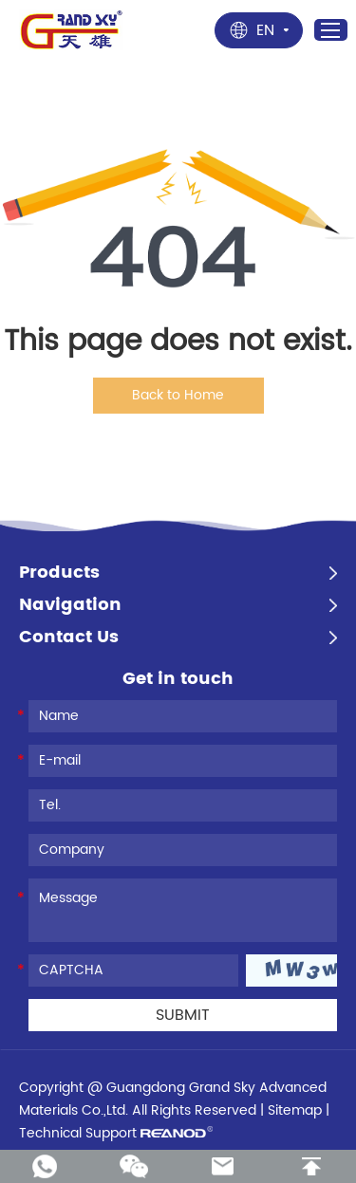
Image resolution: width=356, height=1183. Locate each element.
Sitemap (295, 1110)
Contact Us (69, 637)
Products (59, 573)
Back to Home (178, 395)
